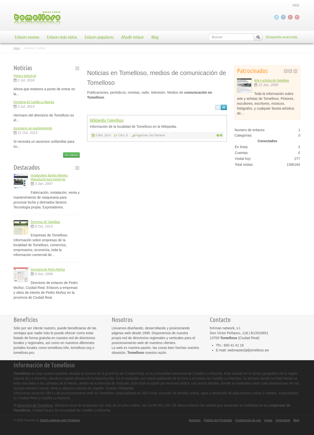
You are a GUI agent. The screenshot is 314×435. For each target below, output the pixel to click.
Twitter (277, 17)
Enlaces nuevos (27, 37)
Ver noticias (71, 155)
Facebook (284, 17)
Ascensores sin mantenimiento (32, 128)
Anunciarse (282, 420)
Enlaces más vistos (62, 37)
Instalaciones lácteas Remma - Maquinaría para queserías (50, 177)
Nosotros (195, 420)
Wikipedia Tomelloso (106, 120)
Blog (154, 37)
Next (290, 71)
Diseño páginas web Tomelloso (60, 420)
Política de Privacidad (218, 420)
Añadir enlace (132, 37)
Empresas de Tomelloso (45, 222)
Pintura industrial (24, 76)
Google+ (291, 17)
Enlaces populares (99, 37)
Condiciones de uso (248, 420)
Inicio (295, 5)
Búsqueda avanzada (281, 37)
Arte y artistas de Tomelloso (271, 80)
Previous (285, 71)
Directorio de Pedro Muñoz (48, 269)
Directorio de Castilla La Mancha (33, 102)
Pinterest (298, 17)
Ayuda (268, 420)
